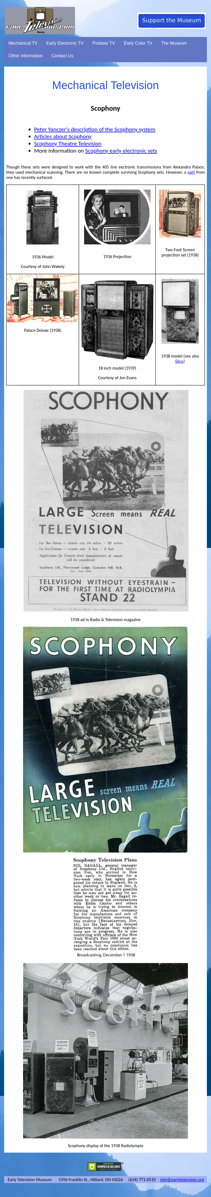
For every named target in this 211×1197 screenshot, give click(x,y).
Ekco (179, 361)
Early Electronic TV (65, 43)
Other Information (26, 55)
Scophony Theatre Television (68, 143)
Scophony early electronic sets (121, 150)
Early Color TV (138, 43)
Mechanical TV (23, 43)
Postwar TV (103, 43)
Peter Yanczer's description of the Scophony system (94, 129)
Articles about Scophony (62, 136)
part (191, 172)
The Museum (174, 43)
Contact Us (62, 55)
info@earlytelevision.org (182, 1179)
